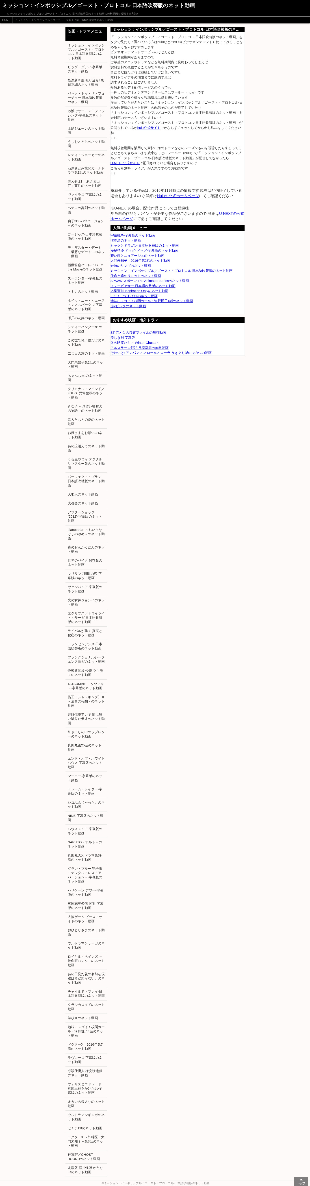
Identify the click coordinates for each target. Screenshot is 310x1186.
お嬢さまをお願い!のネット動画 (85, 435)
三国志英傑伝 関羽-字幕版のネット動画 (85, 906)
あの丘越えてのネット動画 (86, 448)
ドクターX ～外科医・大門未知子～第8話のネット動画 (86, 1141)
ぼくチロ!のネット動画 (85, 1128)
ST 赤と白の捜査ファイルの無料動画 (138, 332)
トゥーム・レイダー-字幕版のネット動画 (85, 791)
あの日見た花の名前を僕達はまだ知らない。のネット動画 (86, 978)
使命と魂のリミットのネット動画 (136, 276)
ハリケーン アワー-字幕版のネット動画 (85, 892)
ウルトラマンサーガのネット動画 (86, 945)
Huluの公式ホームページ (178, 196)
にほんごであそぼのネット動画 (134, 296)
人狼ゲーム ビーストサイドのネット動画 (85, 919)
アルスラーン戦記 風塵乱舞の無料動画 (140, 348)
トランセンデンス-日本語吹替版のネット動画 (85, 646)
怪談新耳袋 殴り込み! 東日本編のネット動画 (86, 82)
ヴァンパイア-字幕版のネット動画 (85, 589)
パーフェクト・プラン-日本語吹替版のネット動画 (86, 481)
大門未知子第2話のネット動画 (85, 364)
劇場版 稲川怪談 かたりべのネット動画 (85, 1170)
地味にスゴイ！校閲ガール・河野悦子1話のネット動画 (152, 301)
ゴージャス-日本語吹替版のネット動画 (85, 236)
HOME (6, 20)
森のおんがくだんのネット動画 (86, 549)
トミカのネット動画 (83, 291)
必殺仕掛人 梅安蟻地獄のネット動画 (85, 1073)
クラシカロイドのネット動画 (86, 1007)
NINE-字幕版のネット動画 (86, 818)
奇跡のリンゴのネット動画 (131, 266)
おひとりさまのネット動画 (86, 932)
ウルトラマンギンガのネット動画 (86, 1117)
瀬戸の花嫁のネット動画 (86, 318)
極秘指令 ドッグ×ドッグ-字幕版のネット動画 (144, 250)
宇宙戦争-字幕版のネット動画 (133, 235)
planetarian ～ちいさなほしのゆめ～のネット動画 (86, 534)
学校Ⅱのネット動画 (83, 1018)
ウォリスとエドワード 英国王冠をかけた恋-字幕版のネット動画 (85, 1088)
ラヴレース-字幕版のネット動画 (85, 1060)
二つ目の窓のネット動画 (86, 353)
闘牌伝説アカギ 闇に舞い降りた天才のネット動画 (86, 719)
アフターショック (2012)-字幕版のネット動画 (85, 516)
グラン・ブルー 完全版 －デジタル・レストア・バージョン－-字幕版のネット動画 (86, 875)
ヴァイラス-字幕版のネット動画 (85, 197)
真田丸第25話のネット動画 (85, 747)
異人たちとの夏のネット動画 (86, 422)
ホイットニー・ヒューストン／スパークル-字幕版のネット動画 (86, 305)
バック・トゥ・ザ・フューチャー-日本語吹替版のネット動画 (86, 98)
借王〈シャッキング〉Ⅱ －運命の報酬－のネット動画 (86, 701)
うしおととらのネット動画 (86, 144)
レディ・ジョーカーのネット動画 (86, 157)
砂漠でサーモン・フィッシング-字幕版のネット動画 (86, 115)
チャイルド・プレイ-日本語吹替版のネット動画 (86, 994)
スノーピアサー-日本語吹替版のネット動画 (143, 286)
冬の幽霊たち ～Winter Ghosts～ (135, 342)
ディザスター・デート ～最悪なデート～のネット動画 (86, 252)
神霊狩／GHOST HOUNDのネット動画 (84, 1157)
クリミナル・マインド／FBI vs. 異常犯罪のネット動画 (86, 393)
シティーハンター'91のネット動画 (85, 329)
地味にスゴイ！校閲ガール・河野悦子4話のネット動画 (86, 1031)
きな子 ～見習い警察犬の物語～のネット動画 (85, 408)
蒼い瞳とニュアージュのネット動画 (137, 255)
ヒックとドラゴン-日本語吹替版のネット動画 (145, 245)
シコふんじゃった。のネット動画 (86, 804)
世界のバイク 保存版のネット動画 (85, 562)
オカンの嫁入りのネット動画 (86, 1104)
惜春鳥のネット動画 (126, 240)
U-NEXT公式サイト (125, 163)
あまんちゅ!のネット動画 (85, 378)
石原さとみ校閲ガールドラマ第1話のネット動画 (86, 170)
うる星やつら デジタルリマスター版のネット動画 (86, 463)
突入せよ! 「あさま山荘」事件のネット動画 (84, 183)
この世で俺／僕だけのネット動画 (86, 342)
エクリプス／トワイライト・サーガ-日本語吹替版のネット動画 (86, 617)
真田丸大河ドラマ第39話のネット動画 (85, 857)
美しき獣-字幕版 (123, 338)
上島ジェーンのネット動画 (86, 130)
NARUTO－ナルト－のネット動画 (85, 844)
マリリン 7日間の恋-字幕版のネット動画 (85, 576)
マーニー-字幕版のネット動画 (85, 778)
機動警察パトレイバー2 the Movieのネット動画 (85, 267)
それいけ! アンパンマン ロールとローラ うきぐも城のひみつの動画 (161, 353)
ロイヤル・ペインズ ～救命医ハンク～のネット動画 (86, 961)
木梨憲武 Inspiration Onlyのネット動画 (139, 291)
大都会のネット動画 (83, 503)
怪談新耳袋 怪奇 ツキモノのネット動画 (85, 673)
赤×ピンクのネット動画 (128, 306)
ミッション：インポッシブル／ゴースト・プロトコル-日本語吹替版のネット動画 (64, 20)
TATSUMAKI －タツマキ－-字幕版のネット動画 (86, 686)
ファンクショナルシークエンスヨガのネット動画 (86, 659)
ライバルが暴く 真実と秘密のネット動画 (85, 633)
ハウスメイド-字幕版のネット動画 (85, 831)
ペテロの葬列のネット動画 (86, 210)
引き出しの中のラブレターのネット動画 (86, 734)
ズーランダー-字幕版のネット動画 (85, 280)
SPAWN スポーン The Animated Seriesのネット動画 (150, 281)
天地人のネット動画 (83, 494)
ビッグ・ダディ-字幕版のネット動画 (85, 69)
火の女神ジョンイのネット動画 (86, 602)
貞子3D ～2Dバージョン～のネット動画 (86, 223)
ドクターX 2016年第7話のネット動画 (85, 1046)
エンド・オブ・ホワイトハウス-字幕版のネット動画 (86, 763)
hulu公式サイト (148, 128)
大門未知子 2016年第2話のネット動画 (140, 260)
